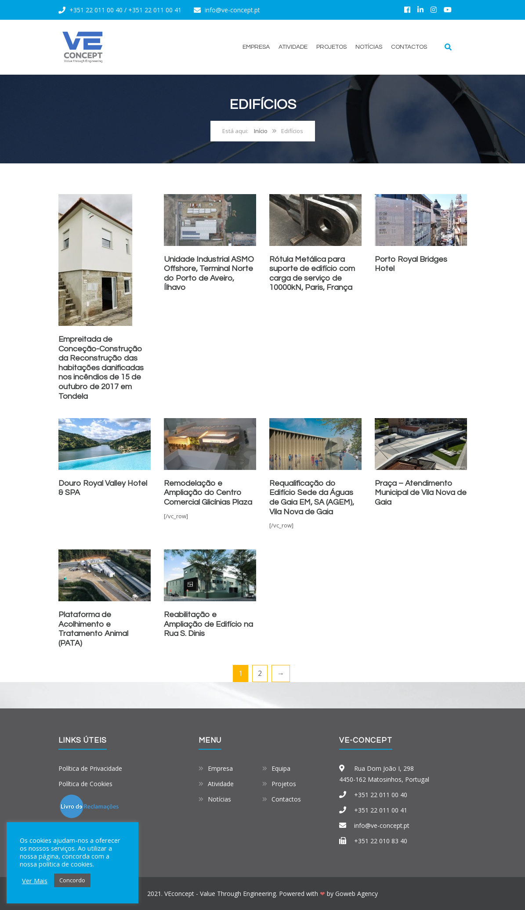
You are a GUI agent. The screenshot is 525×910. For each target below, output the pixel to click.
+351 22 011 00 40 (96, 10)
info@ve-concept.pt (232, 10)
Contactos (409, 47)
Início (261, 131)
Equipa (281, 768)
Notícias (368, 47)
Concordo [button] (72, 880)
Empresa (256, 47)
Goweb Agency (356, 893)
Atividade (293, 47)
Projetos (331, 47)
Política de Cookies (85, 784)
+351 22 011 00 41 (154, 10)
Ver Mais (34, 881)
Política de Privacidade (90, 768)
